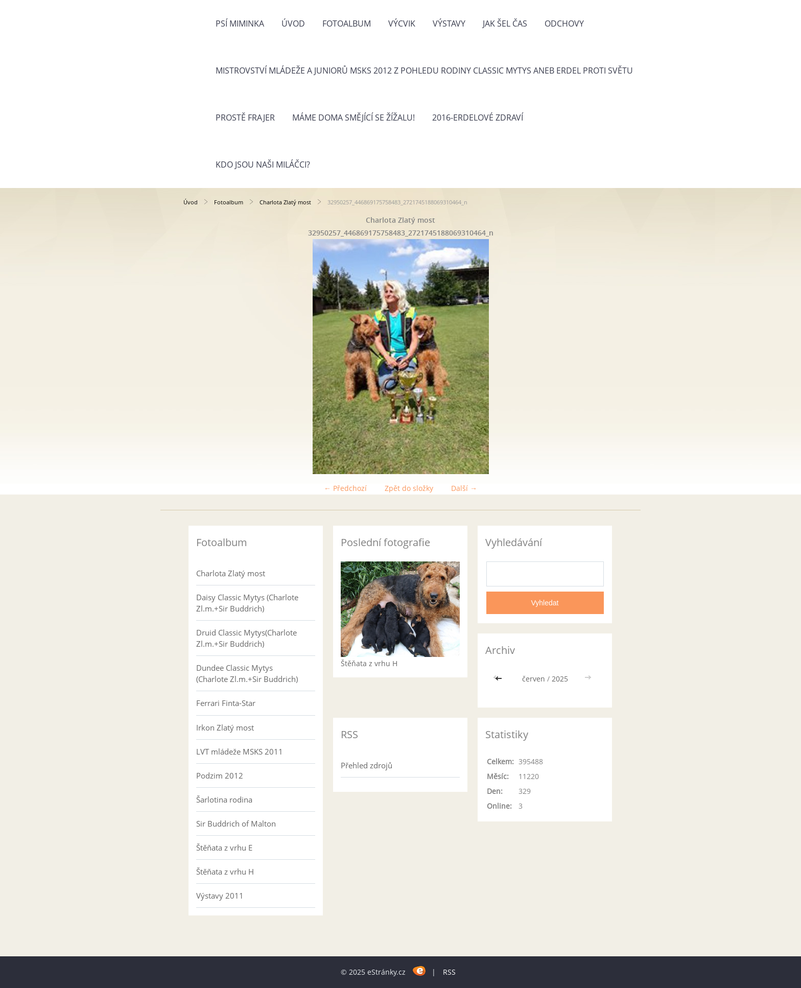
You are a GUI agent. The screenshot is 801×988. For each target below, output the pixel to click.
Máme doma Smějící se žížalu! (353, 117)
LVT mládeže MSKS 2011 (239, 751)
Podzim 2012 (219, 775)
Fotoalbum (346, 23)
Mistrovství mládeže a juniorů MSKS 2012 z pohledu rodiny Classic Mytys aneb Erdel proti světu (424, 70)
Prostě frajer (245, 117)
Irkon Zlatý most (225, 727)
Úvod (293, 23)
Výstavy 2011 (220, 895)
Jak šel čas (505, 23)
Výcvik (401, 23)
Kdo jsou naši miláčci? (263, 164)
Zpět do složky (409, 488)
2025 (560, 679)
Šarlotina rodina (224, 799)
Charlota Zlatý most (285, 202)
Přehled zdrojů (366, 765)
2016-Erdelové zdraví (477, 117)
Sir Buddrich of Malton (236, 823)
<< (500, 679)
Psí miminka (240, 23)
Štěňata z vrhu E (224, 847)
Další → (464, 488)
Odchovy (564, 23)
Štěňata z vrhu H (225, 871)
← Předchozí (345, 488)
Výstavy (449, 23)
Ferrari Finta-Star (225, 703)
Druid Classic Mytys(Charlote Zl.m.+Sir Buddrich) (246, 638)
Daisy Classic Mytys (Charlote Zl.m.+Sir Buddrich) (247, 603)
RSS (449, 972)
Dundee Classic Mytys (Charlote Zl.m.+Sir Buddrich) (247, 673)
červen (533, 679)
